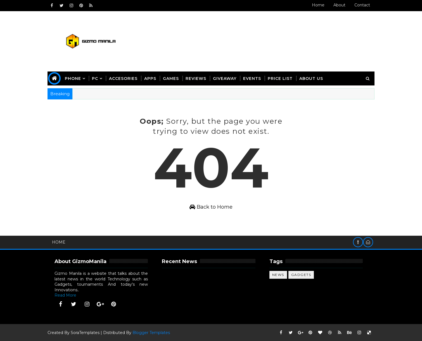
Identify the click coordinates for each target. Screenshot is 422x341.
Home (318, 5)
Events (252, 78)
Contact (362, 5)
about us (311, 78)
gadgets (301, 275)
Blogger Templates (151, 332)
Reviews (196, 78)
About (339, 5)
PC (95, 78)
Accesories (123, 78)
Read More (65, 295)
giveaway (224, 78)
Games (171, 78)
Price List (280, 78)
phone (73, 78)
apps (150, 78)
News (278, 275)
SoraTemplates (85, 332)
